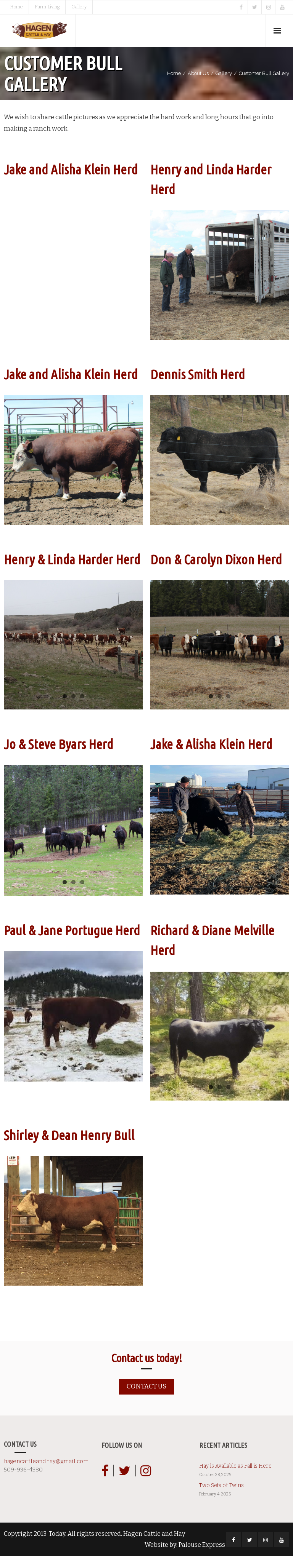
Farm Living (47, 7)
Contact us (146, 1386)
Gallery (79, 7)
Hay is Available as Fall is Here (235, 1466)
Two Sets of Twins (221, 1485)
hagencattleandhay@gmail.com (46, 1461)
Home (16, 7)
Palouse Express (202, 1544)
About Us (198, 73)
